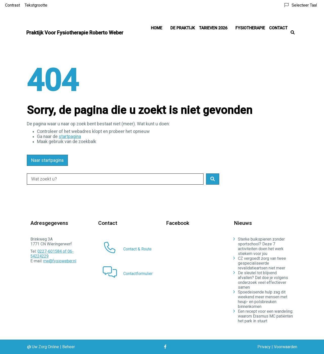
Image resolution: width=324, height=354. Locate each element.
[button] (212, 179)
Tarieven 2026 (213, 28)
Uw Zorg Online (45, 346)
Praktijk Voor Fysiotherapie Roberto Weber (74, 33)
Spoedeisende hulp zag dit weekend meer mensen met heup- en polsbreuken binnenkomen (262, 299)
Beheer (68, 346)
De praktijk (182, 28)
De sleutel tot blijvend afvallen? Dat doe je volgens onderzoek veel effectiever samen (263, 280)
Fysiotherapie (250, 28)
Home (156, 28)
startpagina (70, 136)
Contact (278, 28)
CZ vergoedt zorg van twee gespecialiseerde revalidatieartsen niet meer (262, 263)
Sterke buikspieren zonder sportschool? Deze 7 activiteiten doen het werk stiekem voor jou (261, 246)
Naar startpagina (47, 160)
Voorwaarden (285, 346)
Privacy (264, 346)
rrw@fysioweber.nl (59, 261)
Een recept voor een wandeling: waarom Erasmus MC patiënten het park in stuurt (265, 316)
